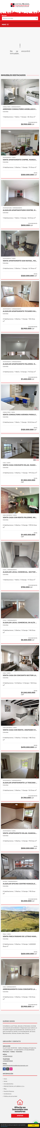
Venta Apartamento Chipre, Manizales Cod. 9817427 (20, 160)
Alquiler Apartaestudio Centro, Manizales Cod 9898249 (20, 210)
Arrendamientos (8, 1084)
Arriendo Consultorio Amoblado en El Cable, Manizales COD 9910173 (20, 109)
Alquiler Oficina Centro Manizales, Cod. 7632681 (20, 884)
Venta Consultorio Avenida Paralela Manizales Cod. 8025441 (20, 415)
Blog (5, 1089)
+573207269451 (7, 1056)
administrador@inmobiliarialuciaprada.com (15, 1065)
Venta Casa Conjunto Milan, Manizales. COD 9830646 (20, 465)
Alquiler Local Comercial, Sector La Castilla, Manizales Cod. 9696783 (20, 572)
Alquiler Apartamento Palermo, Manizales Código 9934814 (20, 364)
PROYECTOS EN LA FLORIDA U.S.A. (14, 1086)
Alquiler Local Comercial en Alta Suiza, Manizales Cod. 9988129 (20, 623)
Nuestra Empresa (9, 1091)
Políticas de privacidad (10, 1096)
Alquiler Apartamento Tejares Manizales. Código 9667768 (20, 311)
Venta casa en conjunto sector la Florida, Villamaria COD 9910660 (20, 675)
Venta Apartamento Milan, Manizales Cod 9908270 (20, 833)
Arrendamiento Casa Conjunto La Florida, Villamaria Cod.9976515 (20, 989)
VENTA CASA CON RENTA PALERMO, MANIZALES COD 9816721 (20, 518)
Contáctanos (7, 1094)
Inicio (5, 1079)
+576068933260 (8, 1061)
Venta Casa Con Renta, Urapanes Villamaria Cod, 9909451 (20, 730)
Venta (5, 1081)
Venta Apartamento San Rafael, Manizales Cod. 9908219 (20, 261)
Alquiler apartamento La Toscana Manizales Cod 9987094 (20, 783)
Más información (4, 1126)
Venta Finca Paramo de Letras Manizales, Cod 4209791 (20, 936)
